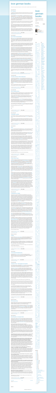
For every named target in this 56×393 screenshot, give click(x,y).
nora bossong (38, 247)
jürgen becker (38, 188)
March (37, 368)
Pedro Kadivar (28, 59)
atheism (39, 66)
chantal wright (38, 84)
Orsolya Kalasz (24, 59)
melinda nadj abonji (37, 227)
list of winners (17, 289)
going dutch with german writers (43, 61)
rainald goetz (38, 266)
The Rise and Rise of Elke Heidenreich (18, 76)
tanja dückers (38, 306)
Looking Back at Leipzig (15, 193)
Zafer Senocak (26, 53)
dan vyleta (36, 101)
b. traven (38, 68)
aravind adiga (36, 64)
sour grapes (38, 296)
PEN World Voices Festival (22, 306)
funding (36, 141)
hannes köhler (38, 151)
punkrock (36, 265)
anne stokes (36, 59)
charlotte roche (37, 85)
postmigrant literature (26, 73)
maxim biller (36, 225)
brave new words (43, 51)
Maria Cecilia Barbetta (16, 59)
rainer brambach (37, 267)
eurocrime (42, 55)
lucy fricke (38, 206)
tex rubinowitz (36, 310)
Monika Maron (16, 162)
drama (35, 112)
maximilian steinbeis (37, 226)
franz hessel (38, 136)
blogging (39, 74)
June (37, 365)
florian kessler (38, 132)
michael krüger (36, 231)
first (31, 95)
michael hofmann (37, 230)
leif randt (36, 202)
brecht (39, 76)
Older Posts (31, 380)
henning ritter (36, 160)
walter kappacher (36, 339)
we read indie (42, 85)
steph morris (39, 299)
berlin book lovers (37, 70)
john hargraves (38, 182)
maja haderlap (38, 209)
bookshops (36, 76)
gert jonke (39, 146)
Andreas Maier (14, 182)
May (37, 366)
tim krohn (39, 317)
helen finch (42, 62)
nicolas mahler (36, 244)
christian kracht (36, 88)
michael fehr (38, 229)
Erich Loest (12, 162)
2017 (36, 352)
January (37, 382)
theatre (39, 310)
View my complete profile (40, 32)
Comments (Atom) (16, 381)
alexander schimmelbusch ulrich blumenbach (37, 48)
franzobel (39, 137)
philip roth (39, 260)
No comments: (18, 32)
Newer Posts (12, 380)
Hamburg (36, 151)
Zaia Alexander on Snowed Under (17, 316)
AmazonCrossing (37, 52)
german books (14, 33)
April (37, 367)
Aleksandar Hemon (23, 203)
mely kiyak (36, 228)
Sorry (12, 127)
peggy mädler (37, 257)
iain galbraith (36, 164)
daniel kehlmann (37, 103)
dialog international (42, 54)
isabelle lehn (39, 171)
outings (39, 253)
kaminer (39, 189)
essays (37, 123)
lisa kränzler (38, 204)
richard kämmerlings (38, 272)
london (37, 205)
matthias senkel (38, 224)
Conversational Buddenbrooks (16, 252)
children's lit (36, 86)
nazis (39, 240)
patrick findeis (36, 255)
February (38, 381)
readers (39, 268)
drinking (37, 112)
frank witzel (39, 134)
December (38, 360)
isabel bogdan (42, 64)
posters (39, 262)
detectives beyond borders (43, 53)
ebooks (36, 113)
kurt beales (39, 200)
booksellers (36, 75)
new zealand (38, 242)
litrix (41, 69)
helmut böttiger (36, 159)
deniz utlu (36, 108)
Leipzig (16, 232)
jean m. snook (38, 177)
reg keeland (42, 74)
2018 (36, 351)
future (37, 141)
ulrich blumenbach (38, 330)
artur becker (36, 66)
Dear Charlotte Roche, (15, 91)
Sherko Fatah (19, 53)
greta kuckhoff (38, 149)
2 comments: (18, 231)
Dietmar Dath (30, 166)
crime (35, 99)
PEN (39, 257)
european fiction (36, 124)
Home (22, 380)
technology (36, 308)
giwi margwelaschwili (37, 148)
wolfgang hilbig (36, 343)
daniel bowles (38, 101)
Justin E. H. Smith (22, 99)
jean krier (36, 177)
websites (16, 260)
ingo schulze (38, 168)
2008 (36, 383)
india (39, 166)
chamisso (36, 84)
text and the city (43, 79)
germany (36, 146)
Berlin (39, 69)
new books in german (42, 71)
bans (39, 68)
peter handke (36, 258)
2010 (36, 358)
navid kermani (36, 240)
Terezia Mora (22, 53)
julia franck (36, 187)
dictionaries (39, 108)
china (39, 86)
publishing (38, 264)
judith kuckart (38, 186)
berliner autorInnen (42, 50)
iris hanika (38, 169)
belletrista (42, 48)
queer (39, 265)
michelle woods (38, 235)
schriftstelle (42, 75)
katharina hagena (38, 193)
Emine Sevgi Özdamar (19, 166)
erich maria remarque (37, 121)
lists (39, 204)
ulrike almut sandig (37, 332)
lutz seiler (36, 208)
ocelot (37, 249)
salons (37, 279)
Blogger (31, 389)
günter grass (36, 150)
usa (38, 334)
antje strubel (14, 378)
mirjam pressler (38, 237)
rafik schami (36, 266)
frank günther (36, 134)
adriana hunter (38, 44)
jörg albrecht (37, 184)
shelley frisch (38, 290)
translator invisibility (37, 326)
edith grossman (36, 114)
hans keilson (38, 153)
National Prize (12, 160)
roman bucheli (38, 274)
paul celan (39, 255)
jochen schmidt (36, 180)
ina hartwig (38, 166)
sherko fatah (29, 73)
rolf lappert (36, 274)
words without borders (42, 86)
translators (36, 327)
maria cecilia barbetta (18, 73)
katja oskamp (37, 195)
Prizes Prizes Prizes (15, 158)
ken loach (37, 196)
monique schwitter (36, 238)
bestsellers (36, 72)
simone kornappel (36, 294)
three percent (42, 80)
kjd (39, 29)
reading (36, 269)
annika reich (38, 61)
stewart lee (37, 301)
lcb (12, 243)
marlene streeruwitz (37, 220)
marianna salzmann (37, 215)
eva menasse (38, 125)
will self (39, 341)
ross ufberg (39, 277)
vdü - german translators (42, 83)
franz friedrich (36, 135)
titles (37, 319)
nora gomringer (36, 248)
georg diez (37, 142)
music (37, 239)
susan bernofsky (37, 303)
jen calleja (37, 178)
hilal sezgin (38, 162)
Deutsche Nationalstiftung (25, 160)
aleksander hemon (38, 46)
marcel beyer (38, 211)
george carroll (38, 143)
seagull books (37, 285)
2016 (36, 353)
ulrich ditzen (36, 331)
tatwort (37, 307)
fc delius (38, 128)
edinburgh (39, 113)
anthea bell (37, 62)
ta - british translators (42, 78)
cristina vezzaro (38, 99)
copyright (37, 97)
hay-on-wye (38, 155)
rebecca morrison (37, 270)
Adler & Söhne (12, 17)
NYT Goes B (13, 11)
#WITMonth (36, 43)
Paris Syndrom (19, 239)
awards (36, 68)
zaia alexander (21, 378)
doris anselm (38, 110)
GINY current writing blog (42, 45)
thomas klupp (38, 312)
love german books (21, 3)
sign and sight (42, 76)
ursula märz (36, 334)
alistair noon (38, 50)
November (38, 361)
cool (35, 97)
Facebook (42, 43)
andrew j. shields (43, 47)
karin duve (38, 191)
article (23, 15)
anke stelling (38, 55)
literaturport (42, 68)
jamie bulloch (38, 173)
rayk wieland (36, 268)
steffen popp (36, 299)
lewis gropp (42, 66)
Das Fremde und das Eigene (16, 36)
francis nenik (38, 133)
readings (39, 269)
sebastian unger (36, 286)
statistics (36, 297)
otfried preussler (36, 253)
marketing (36, 218)
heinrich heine (36, 157)
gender (36, 142)
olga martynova (36, 251)
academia (39, 43)
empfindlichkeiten (36, 119)
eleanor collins (38, 116)
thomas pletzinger (17, 33)
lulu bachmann (38, 207)
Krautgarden (31, 15)
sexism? (39, 288)
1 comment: (18, 259)
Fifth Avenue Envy (14, 300)
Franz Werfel (14, 82)
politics (36, 262)
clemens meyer (37, 96)
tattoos (35, 307)
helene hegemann (37, 158)
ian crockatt (39, 164)
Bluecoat (12, 116)
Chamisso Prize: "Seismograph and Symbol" (19, 263)
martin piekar (36, 222)
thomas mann (14, 260)
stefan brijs (38, 297)
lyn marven (38, 208)
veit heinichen (36, 336)
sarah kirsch (36, 281)
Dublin (39, 112)
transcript (42, 81)
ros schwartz (36, 275)
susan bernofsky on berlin (43, 77)
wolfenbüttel (39, 342)
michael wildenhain (21, 73)
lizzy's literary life (43, 70)
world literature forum (37, 345)
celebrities (39, 83)
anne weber (39, 59)
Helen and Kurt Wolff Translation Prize (26, 211)
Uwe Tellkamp (27, 162)
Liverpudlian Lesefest (15, 114)
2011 (36, 357)
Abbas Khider (20, 59)
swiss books (37, 305)
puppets (37, 265)
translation (20, 33)
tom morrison (36, 321)
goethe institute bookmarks (43, 58)
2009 (36, 359)
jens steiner (39, 179)
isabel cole (36, 171)
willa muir (36, 342)
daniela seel (38, 105)
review (22, 103)
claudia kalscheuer (37, 94)
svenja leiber (38, 304)
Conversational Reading (18, 254)
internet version (18, 79)
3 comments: (18, 72)
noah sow (39, 246)
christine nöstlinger (38, 90)
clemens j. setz (37, 95)
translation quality (37, 325)
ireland (35, 169)
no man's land (42, 72)
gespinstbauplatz (43, 57)
